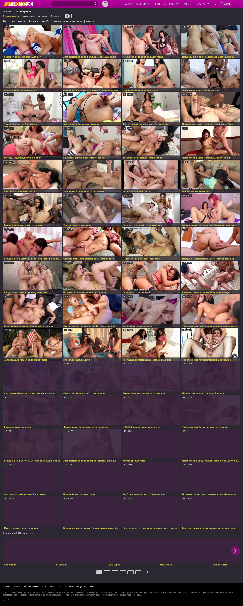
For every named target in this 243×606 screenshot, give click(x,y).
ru (213, 4)
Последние (55, 16)
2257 (59, 587)
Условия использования (34, 587)
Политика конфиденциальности (79, 587)
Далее (145, 573)
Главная (7, 11)
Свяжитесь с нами (12, 587)
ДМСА (51, 587)
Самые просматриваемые (34, 16)
